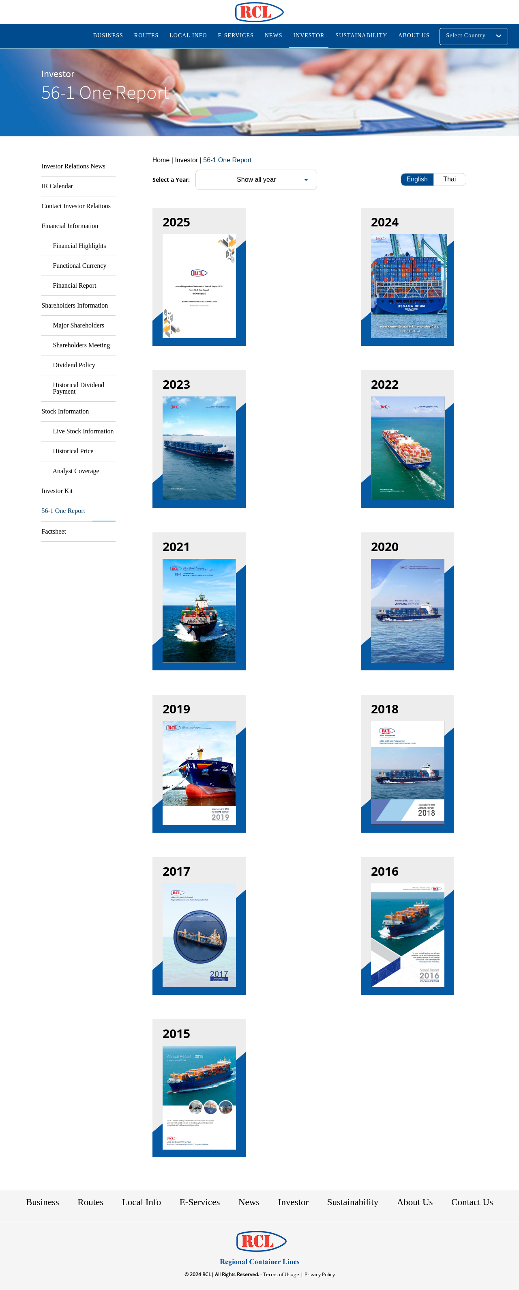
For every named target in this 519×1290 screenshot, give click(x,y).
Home (161, 160)
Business (42, 1202)
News (249, 1202)
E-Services (200, 1202)
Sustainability (353, 1202)
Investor (293, 1202)
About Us (415, 1202)
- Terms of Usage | (281, 1274)
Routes (90, 1202)
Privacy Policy (319, 1274)
